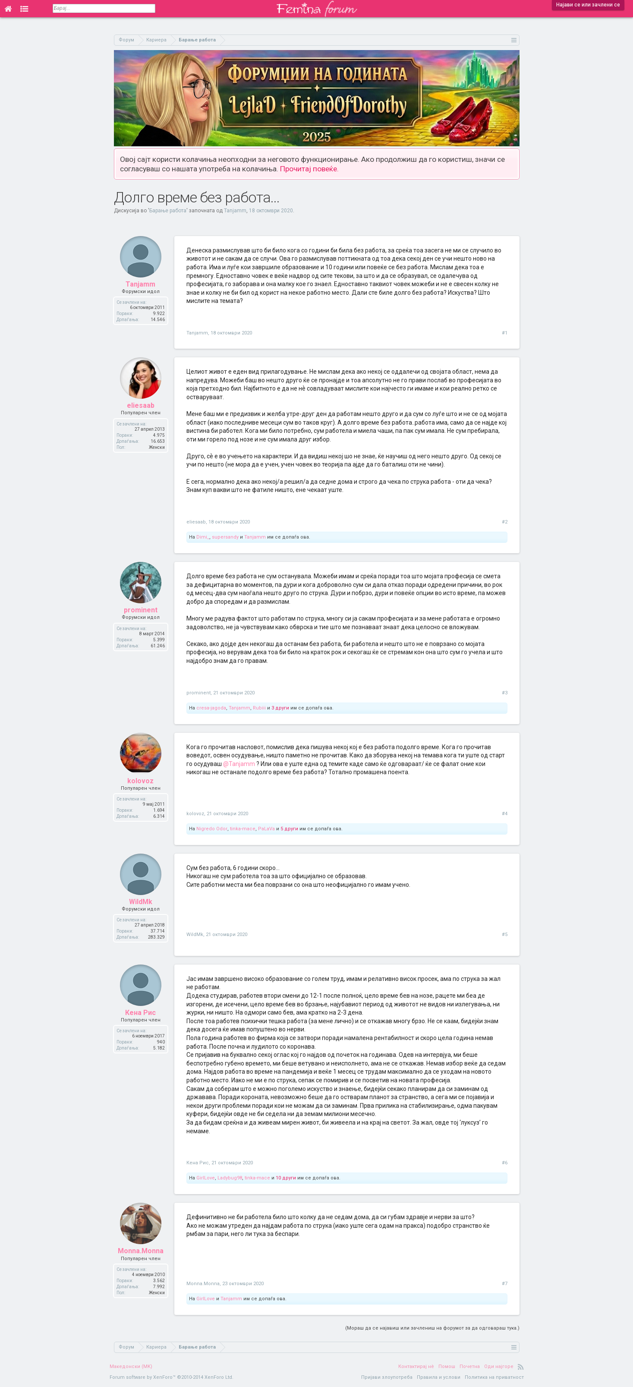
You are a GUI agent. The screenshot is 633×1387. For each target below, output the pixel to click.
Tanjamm (235, 211)
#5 (504, 934)
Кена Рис (140, 1013)
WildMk (140, 902)
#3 (504, 693)
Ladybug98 (229, 1178)
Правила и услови (438, 1377)
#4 (504, 813)
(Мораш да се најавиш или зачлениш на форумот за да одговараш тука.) (432, 1328)
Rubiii (259, 708)
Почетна (470, 1366)
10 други (286, 1178)
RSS (521, 1367)
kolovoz (140, 781)
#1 (504, 333)
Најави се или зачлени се (588, 5)
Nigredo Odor (211, 829)
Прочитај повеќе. (309, 168)
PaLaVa (266, 829)
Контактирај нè (416, 1366)
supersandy (225, 537)
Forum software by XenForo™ (171, 1377)
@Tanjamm (239, 763)
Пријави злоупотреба (387, 1377)
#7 (504, 1283)
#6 (504, 1163)
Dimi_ (202, 537)
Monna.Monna (141, 1251)
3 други (280, 708)
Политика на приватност (494, 1377)
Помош (446, 1366)
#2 (504, 522)
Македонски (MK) (131, 1366)
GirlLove (205, 1178)
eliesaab (140, 405)
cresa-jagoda (211, 708)
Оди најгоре (498, 1366)
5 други (289, 829)
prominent (140, 610)
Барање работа (167, 211)
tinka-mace (242, 829)
